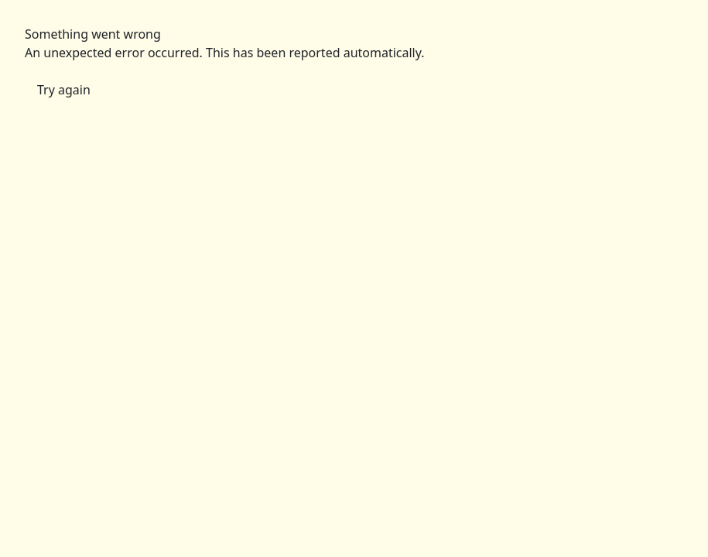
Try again (64, 89)
